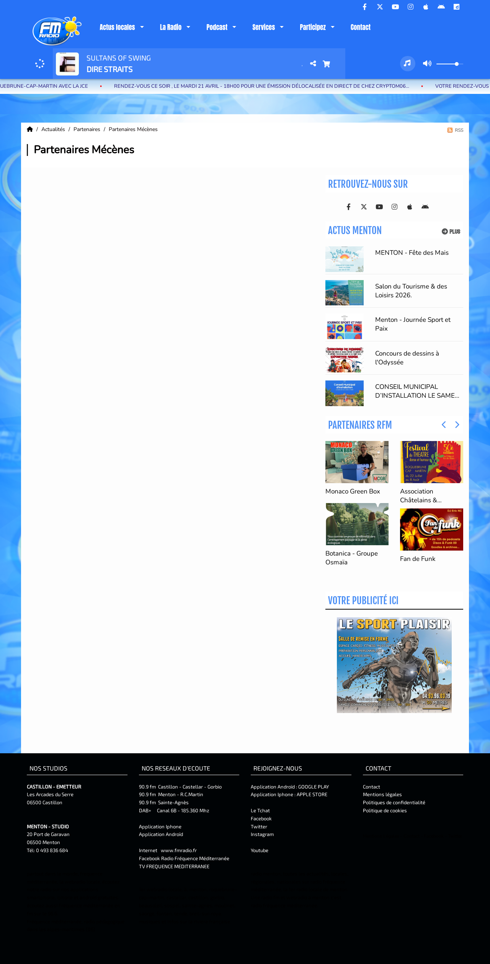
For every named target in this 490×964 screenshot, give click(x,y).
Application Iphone (161, 826)
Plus (451, 231)
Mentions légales (382, 794)
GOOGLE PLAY (313, 787)
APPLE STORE (312, 794)
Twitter (259, 826)
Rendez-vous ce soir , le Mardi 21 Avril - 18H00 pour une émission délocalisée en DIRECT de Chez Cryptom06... (275, 86)
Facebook (261, 818)
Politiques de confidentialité (394, 802)
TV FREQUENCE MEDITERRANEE (174, 866)
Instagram (262, 834)
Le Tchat (260, 810)
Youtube (259, 850)
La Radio (170, 27)
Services (263, 27)
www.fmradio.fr (179, 850)
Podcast (216, 27)
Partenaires (88, 129)
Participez (312, 27)
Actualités (54, 129)
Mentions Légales (381, 836)
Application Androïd (161, 834)
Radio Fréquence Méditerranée (195, 858)
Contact (361, 27)
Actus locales (117, 27)
